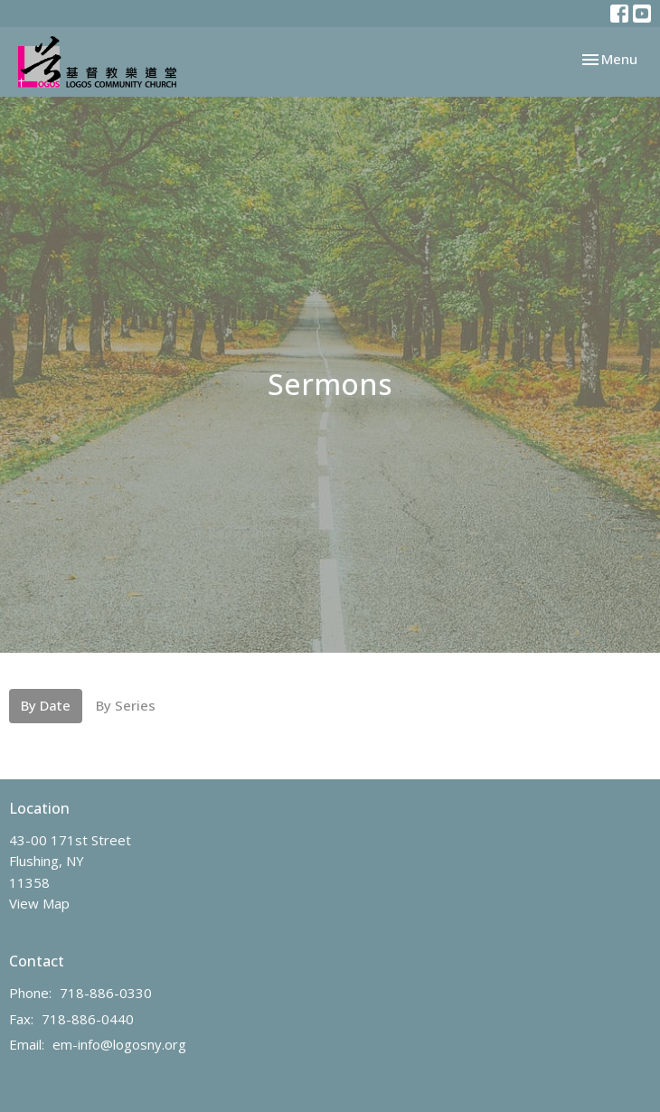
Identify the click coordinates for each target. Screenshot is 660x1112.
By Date (46, 705)
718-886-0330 (106, 993)
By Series (126, 705)
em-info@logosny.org (119, 1044)
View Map (39, 903)
